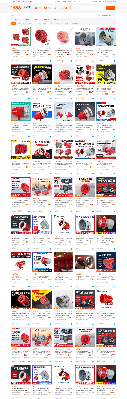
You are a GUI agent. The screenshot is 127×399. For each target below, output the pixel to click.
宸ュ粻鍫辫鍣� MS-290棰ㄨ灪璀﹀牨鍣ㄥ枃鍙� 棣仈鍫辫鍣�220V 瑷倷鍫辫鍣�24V (42, 389)
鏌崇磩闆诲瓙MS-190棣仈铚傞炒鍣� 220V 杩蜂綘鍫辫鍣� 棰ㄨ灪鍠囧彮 (85, 352)
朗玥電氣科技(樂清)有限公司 (81, 204)
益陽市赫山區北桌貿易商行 (17, 91)
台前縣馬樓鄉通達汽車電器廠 (81, 242)
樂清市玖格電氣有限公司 (17, 242)
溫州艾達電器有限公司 (81, 279)
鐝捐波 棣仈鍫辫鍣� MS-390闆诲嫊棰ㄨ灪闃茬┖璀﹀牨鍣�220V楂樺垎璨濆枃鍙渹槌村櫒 (106, 352)
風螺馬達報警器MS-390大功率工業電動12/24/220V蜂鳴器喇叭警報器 (42, 126)
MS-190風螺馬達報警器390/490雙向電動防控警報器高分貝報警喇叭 (63, 164)
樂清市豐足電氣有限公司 (102, 54)
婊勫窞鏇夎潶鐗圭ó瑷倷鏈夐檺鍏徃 (59, 355)
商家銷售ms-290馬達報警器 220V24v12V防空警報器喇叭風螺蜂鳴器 (63, 314)
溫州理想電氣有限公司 (59, 91)
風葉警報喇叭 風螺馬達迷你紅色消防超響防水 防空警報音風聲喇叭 (42, 51)
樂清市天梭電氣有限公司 (59, 242)
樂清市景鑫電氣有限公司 (59, 167)
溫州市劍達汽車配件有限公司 (17, 54)
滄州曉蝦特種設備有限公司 (59, 204)
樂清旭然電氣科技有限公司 (38, 129)
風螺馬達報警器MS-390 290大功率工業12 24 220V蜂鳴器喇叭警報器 (105, 126)
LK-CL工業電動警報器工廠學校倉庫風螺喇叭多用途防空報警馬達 (41, 276)
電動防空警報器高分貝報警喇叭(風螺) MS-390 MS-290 (85, 276)
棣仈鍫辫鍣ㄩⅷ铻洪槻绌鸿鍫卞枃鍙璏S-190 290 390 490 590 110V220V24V (42, 352)
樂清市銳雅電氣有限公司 (38, 242)
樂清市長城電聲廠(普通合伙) (17, 129)
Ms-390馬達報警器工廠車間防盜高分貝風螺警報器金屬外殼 (20, 126)
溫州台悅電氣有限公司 (17, 317)
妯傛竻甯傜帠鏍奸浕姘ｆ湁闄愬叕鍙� (17, 392)
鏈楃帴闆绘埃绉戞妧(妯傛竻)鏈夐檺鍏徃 (81, 355)
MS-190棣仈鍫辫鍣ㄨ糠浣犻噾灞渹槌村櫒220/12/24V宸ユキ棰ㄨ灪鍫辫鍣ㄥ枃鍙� (20, 352)
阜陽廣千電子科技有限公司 (38, 54)
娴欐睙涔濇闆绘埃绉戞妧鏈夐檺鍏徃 (17, 355)
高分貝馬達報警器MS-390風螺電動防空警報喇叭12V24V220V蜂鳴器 (84, 126)
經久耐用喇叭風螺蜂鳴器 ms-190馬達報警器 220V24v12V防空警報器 (63, 89)
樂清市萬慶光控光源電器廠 (102, 204)
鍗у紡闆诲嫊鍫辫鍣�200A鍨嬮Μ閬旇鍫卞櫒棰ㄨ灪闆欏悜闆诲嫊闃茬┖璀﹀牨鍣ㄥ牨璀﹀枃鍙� (63, 352)
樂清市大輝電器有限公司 (38, 91)
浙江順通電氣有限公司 (38, 317)
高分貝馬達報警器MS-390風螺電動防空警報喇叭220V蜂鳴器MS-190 (63, 126)
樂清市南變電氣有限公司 (59, 279)
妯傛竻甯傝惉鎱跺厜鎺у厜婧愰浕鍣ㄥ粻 (102, 355)
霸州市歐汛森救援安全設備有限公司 (17, 167)
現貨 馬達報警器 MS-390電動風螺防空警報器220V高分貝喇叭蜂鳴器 (105, 201)
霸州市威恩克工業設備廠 (38, 279)
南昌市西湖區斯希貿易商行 (102, 129)
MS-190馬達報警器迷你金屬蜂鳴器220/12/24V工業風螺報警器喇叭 (20, 201)
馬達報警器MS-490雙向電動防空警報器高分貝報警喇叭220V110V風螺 (106, 276)
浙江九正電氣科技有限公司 (17, 204)
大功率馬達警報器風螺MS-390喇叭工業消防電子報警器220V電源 (20, 239)
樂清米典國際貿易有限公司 (102, 167)
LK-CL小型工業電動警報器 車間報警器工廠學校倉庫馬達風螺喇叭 (105, 239)
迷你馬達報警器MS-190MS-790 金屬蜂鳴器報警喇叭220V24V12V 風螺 (84, 314)
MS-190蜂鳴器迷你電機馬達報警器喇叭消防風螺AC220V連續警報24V (20, 89)
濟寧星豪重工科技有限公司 (38, 204)
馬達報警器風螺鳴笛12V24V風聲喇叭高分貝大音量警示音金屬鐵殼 (84, 239)
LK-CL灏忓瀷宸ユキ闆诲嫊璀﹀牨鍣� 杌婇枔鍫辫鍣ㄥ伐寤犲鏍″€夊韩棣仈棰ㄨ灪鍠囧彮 (105, 389)
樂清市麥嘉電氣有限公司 (81, 91)
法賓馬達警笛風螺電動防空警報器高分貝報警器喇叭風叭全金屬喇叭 (84, 51)
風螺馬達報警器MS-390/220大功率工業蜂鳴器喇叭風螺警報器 (20, 276)
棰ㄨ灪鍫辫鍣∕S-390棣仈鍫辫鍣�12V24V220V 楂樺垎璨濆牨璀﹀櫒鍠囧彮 (63, 389)
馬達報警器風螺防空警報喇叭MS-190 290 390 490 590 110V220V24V (42, 201)
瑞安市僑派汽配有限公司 (59, 54)
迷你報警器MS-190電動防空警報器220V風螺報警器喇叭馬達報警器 (84, 89)
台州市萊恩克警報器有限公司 (102, 242)
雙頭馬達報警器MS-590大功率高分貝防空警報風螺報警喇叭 (106, 164)
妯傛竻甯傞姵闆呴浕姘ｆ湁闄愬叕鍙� (38, 392)
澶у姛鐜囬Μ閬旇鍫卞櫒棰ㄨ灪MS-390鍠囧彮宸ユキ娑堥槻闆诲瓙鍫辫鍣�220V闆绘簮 (20, 389)
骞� (28, 354)
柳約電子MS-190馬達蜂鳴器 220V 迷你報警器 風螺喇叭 (84, 201)
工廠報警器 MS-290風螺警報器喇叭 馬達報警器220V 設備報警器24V (41, 239)
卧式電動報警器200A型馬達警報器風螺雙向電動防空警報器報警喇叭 (63, 201)
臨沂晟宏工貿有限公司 (17, 279)
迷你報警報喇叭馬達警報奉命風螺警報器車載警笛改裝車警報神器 (20, 51)
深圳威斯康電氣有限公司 (81, 167)
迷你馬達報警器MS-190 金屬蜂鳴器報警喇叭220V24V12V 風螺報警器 (20, 314)
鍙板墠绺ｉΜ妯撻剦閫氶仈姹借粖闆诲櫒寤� (81, 392)
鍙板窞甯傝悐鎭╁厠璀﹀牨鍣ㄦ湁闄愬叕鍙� (102, 392)
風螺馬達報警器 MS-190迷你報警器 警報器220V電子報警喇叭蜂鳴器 (41, 314)
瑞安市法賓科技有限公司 (81, 54)
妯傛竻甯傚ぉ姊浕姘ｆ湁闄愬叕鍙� (59, 392)
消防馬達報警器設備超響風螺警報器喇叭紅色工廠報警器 (20, 164)
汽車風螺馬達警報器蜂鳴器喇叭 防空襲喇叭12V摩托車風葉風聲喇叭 (63, 51)
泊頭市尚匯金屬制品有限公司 (59, 129)
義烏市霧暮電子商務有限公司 (81, 129)
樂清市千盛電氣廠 (101, 91)
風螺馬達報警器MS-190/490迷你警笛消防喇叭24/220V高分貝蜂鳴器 (41, 164)
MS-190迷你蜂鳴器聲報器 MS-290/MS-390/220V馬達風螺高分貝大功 (63, 276)
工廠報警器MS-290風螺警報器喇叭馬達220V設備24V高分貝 (106, 51)
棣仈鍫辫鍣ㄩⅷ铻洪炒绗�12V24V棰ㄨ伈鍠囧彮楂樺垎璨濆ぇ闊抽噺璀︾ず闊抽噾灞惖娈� (84, 389)
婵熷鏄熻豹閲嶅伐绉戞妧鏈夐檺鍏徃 (38, 355)
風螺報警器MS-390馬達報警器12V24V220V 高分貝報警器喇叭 (63, 239)
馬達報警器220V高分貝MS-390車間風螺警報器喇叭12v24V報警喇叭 (42, 89)
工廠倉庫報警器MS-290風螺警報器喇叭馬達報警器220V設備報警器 (106, 89)
